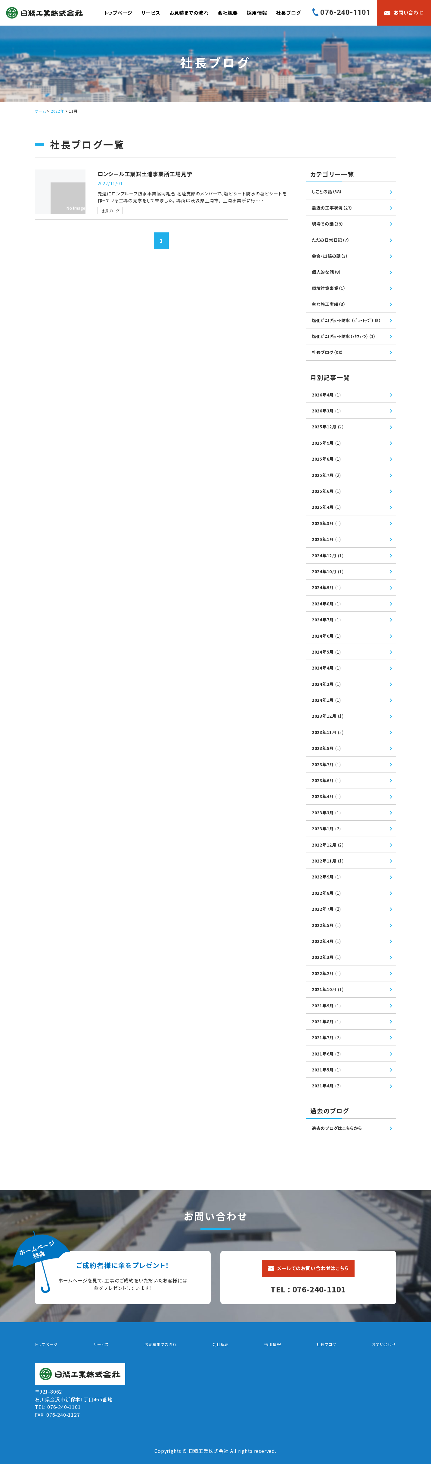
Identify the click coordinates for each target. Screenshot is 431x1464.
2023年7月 (326, 764)
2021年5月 (326, 1070)
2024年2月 (326, 684)
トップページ (118, 12)
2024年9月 (326, 587)
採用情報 (257, 12)
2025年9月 (326, 443)
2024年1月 (326, 700)
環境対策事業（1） (329, 288)
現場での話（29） (328, 224)
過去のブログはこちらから (337, 1128)
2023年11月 (328, 732)
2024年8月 (326, 604)
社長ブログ (288, 12)
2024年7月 (326, 620)
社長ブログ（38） (327, 352)
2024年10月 (328, 571)
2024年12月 (328, 555)
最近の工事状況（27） (332, 208)
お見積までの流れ (189, 12)
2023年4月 (326, 796)
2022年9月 (326, 877)
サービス (150, 12)
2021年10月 (328, 989)
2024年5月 (326, 652)
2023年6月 (326, 780)
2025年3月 (326, 523)
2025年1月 (326, 539)
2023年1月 (326, 828)
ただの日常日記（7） (331, 240)
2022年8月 (326, 893)
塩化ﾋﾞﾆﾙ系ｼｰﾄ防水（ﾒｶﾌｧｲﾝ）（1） (344, 336)
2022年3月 (326, 957)
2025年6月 (326, 491)
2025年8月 (326, 459)
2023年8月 (326, 748)
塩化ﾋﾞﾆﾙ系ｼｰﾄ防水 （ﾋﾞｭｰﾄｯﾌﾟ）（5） (347, 320)
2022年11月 (328, 861)
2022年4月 (326, 941)
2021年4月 (326, 1086)
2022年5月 (326, 925)
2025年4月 (326, 507)
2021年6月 (326, 1054)
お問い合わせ (384, 1344)
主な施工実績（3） (329, 304)
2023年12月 (328, 716)
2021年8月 (326, 1021)
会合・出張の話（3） (330, 256)
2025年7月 (326, 475)
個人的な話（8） (326, 272)
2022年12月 (328, 845)
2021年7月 (326, 1037)
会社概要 (228, 12)
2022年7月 (326, 909)
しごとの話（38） (327, 191)
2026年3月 (326, 411)
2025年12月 (328, 427)
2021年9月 (326, 1005)
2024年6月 (326, 636)
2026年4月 (326, 395)
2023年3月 (326, 813)
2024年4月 (326, 668)
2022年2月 (326, 973)
